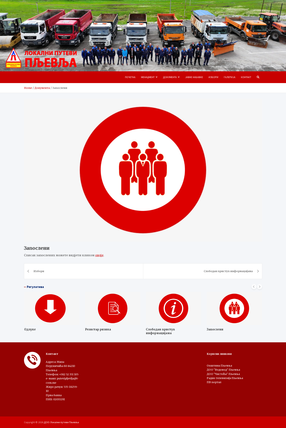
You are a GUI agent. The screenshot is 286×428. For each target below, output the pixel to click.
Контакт (246, 77)
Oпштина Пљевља (219, 365)
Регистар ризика (98, 329)
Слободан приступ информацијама (228, 271)
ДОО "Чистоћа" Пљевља (223, 374)
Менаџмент (148, 77)
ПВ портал (214, 382)
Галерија (229, 77)
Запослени (215, 329)
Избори (213, 77)
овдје (99, 255)
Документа (170, 77)
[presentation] (254, 286)
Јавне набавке (194, 77)
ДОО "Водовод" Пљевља (223, 369)
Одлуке (30, 329)
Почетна (130, 77)
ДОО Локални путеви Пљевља (61, 422)
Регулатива (35, 287)
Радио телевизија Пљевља (225, 378)
